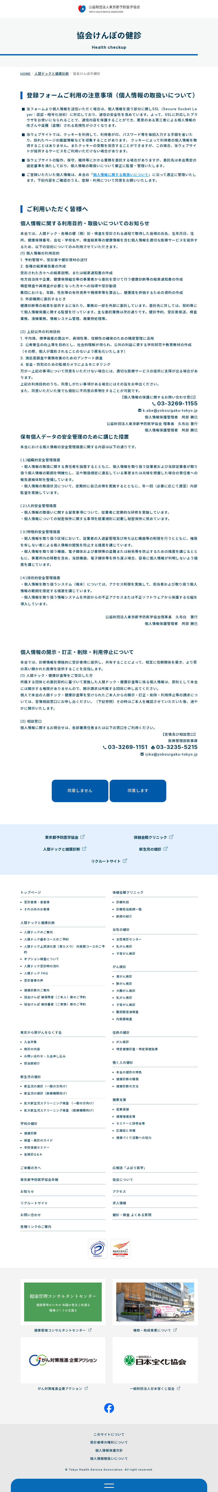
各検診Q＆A (33, 1154)
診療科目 (122, 902)
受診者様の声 (33, 980)
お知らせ (27, 1191)
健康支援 (119, 1100)
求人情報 (119, 1203)
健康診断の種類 (127, 1079)
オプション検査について (41, 959)
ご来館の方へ (30, 1168)
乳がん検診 (124, 946)
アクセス (119, 1191)
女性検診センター (129, 939)
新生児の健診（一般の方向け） (46, 1086)
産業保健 (122, 1109)
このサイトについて (109, 1434)
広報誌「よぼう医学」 (130, 1168)
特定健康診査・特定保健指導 (137, 1049)
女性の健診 (121, 930)
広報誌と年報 (125, 1130)
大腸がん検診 (125, 991)
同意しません (80, 790)
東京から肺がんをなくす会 (41, 1032)
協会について (123, 1180)
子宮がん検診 (125, 953)
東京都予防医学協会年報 (39, 1180)
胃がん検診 (124, 976)
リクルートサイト (109, 863)
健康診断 (30, 1133)
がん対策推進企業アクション (63, 1364)
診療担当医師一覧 (129, 909)
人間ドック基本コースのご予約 (46, 939)
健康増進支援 (125, 1116)
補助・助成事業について (155, 1305)
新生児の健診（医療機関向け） (46, 1093)
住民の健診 (121, 1032)
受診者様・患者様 (37, 902)
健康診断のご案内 (37, 990)
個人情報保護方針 (109, 1450)
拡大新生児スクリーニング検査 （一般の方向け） (60, 1103)
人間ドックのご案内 (38, 932)
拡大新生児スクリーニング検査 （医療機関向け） (60, 1110)
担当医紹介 (32, 1063)
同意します (138, 790)
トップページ (30, 892)
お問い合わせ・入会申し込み (45, 1056)
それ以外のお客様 (37, 909)
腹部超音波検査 (127, 1012)
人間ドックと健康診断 (51, 74)
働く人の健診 (123, 1062)
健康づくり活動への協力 (133, 1138)
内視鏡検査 (124, 1019)
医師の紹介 (124, 916)
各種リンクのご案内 (35, 1227)
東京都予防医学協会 (64, 839)
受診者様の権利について (109, 1442)
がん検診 (119, 967)
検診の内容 (32, 1049)
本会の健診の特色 (129, 1072)
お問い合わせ (30, 1215)
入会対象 (30, 1042)
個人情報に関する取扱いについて (121, 175)
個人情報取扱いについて (109, 1458)
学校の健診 (29, 1124)
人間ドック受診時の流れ (41, 966)
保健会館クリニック (153, 839)
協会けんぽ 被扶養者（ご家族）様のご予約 (55, 1004)
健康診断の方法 (127, 1086)
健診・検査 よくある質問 (132, 1215)
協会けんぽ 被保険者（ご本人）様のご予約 (55, 997)
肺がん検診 (124, 983)
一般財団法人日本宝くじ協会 (155, 1364)
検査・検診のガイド (38, 1140)
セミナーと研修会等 (130, 1123)
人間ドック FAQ (36, 973)
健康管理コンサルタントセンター (63, 1305)
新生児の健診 (153, 851)
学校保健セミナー (37, 1147)
